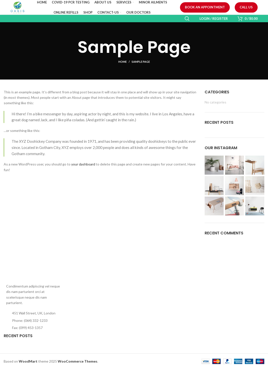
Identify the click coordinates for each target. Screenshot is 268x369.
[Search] (187, 18)
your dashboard (83, 164)
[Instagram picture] (214, 165)
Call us (246, 7)
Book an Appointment (205, 7)
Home (122, 61)
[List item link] (33, 320)
